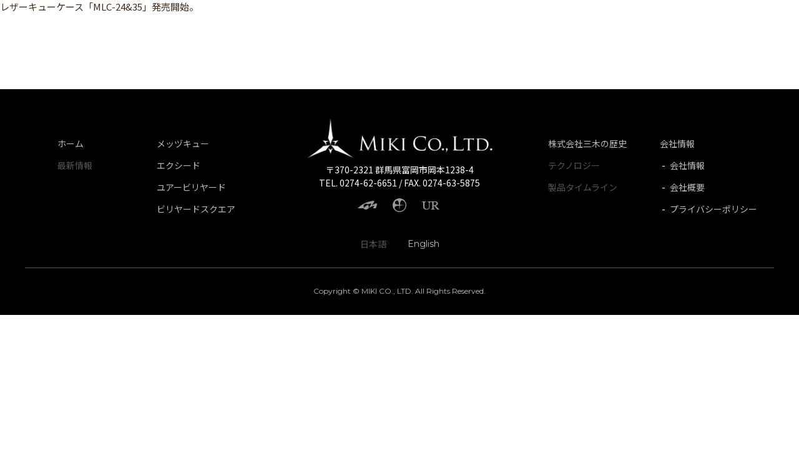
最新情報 (74, 165)
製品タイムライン (582, 187)
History (732, 28)
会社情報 (677, 143)
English (423, 243)
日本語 (373, 244)
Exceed (106, 28)
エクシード (178, 165)
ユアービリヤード (191, 187)
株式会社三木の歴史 (587, 143)
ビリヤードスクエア (196, 209)
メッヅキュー (183, 143)
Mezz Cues (44, 28)
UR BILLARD (173, 28)
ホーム (70, 143)
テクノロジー (574, 165)
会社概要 (687, 187)
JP (769, 28)
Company (675, 28)
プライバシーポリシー (713, 209)
